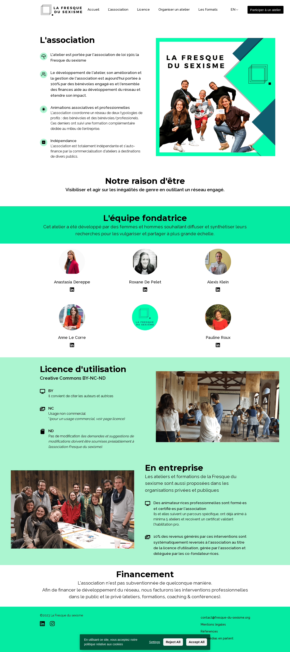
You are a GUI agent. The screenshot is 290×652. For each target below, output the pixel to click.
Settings (154, 642)
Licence (143, 9)
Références (209, 631)
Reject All (173, 642)
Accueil (93, 9)
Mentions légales (213, 624)
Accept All (197, 642)
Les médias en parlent (217, 638)
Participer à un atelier (265, 10)
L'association (118, 9)
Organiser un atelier (174, 9)
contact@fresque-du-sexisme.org (225, 617)
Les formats (208, 9)
